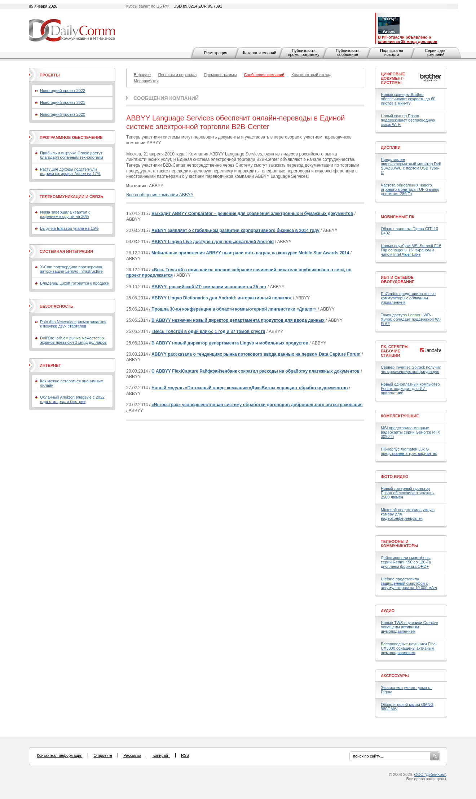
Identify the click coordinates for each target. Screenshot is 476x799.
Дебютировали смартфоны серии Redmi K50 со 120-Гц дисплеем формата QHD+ (406, 562)
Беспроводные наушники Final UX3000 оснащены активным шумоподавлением (409, 648)
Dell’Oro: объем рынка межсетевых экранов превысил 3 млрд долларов (73, 340)
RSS (185, 755)
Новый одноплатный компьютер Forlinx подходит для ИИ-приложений (410, 388)
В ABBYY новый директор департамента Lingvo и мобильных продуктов (229, 343)
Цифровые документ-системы (393, 78)
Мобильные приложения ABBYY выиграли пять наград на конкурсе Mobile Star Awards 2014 (250, 252)
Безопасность (56, 306)
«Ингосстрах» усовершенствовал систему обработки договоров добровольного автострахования (257, 404)
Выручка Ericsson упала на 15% (69, 228)
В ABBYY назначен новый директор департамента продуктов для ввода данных (238, 320)
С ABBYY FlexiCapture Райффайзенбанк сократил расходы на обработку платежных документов (255, 371)
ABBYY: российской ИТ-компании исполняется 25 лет (208, 286)
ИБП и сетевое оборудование (397, 279)
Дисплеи (391, 147)
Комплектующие (400, 416)
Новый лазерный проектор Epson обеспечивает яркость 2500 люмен (407, 492)
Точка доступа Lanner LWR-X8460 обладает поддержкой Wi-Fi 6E (411, 319)
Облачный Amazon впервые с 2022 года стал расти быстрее (72, 399)
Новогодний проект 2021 (62, 102)
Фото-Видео (394, 476)
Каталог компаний (259, 53)
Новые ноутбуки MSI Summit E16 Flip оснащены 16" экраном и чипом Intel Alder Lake (411, 249)
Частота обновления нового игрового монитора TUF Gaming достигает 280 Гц (410, 189)
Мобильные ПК (397, 217)
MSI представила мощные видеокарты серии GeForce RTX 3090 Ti (410, 432)
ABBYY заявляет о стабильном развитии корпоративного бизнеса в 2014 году (235, 230)
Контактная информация (59, 755)
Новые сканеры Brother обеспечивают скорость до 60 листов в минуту (408, 98)
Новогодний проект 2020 (62, 114)
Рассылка (132, 755)
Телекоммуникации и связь (71, 196)
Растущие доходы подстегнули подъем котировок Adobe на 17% (70, 171)
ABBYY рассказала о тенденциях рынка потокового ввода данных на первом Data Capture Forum (255, 354)
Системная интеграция (66, 251)
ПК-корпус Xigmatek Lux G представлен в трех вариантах (409, 451)
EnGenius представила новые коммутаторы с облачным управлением (408, 297)
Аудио (388, 611)
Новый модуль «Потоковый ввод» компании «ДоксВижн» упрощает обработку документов (249, 387)
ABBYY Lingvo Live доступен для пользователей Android (212, 241)
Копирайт (161, 755)
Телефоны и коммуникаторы (399, 543)
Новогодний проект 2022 (62, 90)
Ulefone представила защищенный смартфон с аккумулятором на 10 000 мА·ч (409, 583)
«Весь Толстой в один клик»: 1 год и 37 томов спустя (208, 331)
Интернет (50, 365)
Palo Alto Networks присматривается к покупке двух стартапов (73, 324)
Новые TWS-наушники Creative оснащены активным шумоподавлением (409, 626)
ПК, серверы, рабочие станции (395, 350)
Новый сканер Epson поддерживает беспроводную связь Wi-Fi (408, 120)
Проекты (50, 75)
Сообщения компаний (166, 98)
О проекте (102, 755)
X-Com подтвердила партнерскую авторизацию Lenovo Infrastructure (71, 269)
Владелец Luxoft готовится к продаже (74, 283)
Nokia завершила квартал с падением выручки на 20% (65, 214)
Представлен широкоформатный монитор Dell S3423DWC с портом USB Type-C (411, 166)
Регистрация (215, 53)
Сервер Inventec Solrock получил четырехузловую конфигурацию (411, 369)
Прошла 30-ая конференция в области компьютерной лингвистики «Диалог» (234, 309)
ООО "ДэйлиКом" (430, 774)
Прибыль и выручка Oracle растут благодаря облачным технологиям (71, 155)
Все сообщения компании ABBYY (160, 194)
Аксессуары (395, 675)
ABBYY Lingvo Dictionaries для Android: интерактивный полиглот (221, 297)
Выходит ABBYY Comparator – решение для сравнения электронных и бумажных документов (252, 213)
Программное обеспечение (71, 137)
